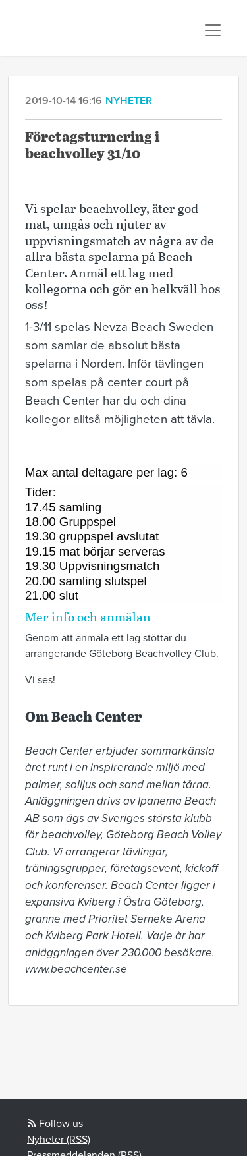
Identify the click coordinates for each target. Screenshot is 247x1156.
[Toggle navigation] (213, 30)
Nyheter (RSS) (58, 1139)
